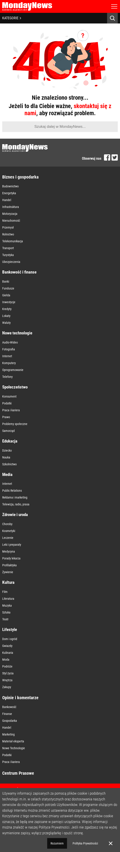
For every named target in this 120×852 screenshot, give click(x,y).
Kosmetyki (8, 531)
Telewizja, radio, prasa (15, 504)
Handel (6, 200)
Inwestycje (8, 302)
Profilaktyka (9, 565)
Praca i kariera (11, 410)
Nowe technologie (17, 333)
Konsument (9, 396)
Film (5, 592)
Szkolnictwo (9, 464)
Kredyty (7, 309)
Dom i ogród (9, 639)
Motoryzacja (9, 213)
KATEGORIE (11, 18)
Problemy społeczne (14, 424)
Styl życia (8, 673)
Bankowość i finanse (19, 272)
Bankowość (9, 707)
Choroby (7, 524)
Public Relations (12, 490)
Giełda (6, 295)
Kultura (8, 582)
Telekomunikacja (12, 241)
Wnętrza (7, 680)
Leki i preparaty (11, 544)
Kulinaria (7, 652)
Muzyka (7, 605)
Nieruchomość (11, 220)
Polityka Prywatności (85, 843)
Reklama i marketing (14, 497)
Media (7, 474)
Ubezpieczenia (11, 262)
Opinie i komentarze (20, 697)
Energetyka (9, 193)
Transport (8, 248)
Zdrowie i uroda (15, 514)
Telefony (7, 376)
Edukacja (9, 441)
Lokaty (6, 316)
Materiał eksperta (13, 741)
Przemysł (8, 227)
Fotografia (8, 349)
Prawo (6, 417)
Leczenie (7, 538)
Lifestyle (9, 629)
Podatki (7, 403)
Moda (5, 659)
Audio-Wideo (10, 342)
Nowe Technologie (13, 748)
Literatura (8, 598)
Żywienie (7, 572)
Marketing (8, 734)
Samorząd (8, 431)
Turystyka (8, 255)
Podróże (7, 666)
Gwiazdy (7, 646)
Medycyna (8, 551)
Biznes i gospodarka (20, 177)
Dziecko (7, 450)
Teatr (5, 619)
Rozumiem (57, 843)
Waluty (6, 322)
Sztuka (6, 612)
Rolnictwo (8, 234)
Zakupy (6, 687)
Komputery (9, 363)
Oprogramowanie (12, 370)
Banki (5, 281)
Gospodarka (9, 720)
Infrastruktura (10, 207)
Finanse (7, 714)
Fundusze (8, 288)
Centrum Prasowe (18, 773)
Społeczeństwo (15, 387)
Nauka (6, 457)
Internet (7, 356)
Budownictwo (10, 186)
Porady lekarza (11, 558)
